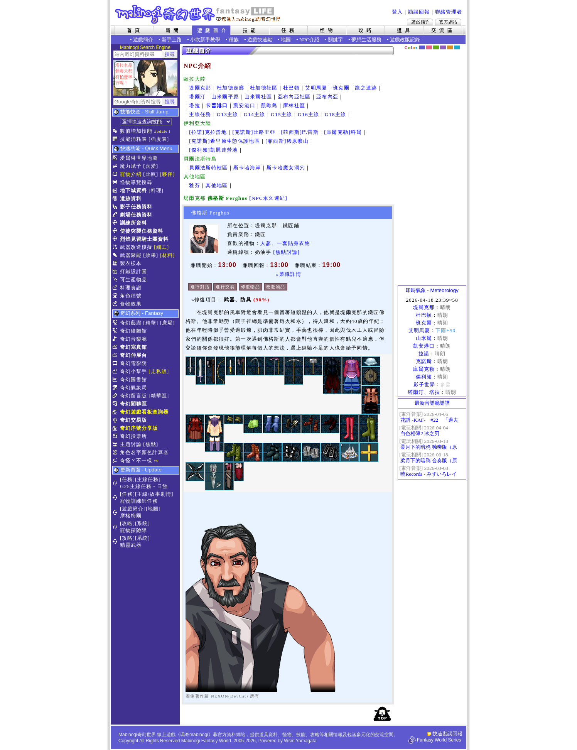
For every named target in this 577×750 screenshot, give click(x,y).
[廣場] (167, 323)
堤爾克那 (200, 88)
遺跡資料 (131, 198)
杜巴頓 (291, 88)
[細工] (161, 247)
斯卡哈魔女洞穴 (286, 168)
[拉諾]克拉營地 (208, 132)
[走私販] (158, 371)
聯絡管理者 (448, 12)
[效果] (150, 255)
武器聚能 (131, 255)
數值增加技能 (136, 131)
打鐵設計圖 (133, 271)
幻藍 (422, 47)
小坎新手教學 (205, 39)
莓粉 (429, 47)
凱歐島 (269, 105)
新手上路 (172, 39)
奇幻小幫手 (133, 371)
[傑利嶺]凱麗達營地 (213, 150)
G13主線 (227, 114)
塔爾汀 (197, 97)
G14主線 (254, 114)
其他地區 (217, 185)
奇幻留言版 (133, 396)
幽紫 (443, 47)
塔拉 (194, 105)
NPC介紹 (309, 39)
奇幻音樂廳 (133, 339)
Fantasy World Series (439, 740)
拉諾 (423, 353)
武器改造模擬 (136, 247)
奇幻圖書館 (133, 379)
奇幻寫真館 (133, 347)
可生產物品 (133, 279)
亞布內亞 (327, 97)
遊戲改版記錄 (405, 39)
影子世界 (424, 384)
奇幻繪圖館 (133, 331)
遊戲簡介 (143, 39)
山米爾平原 (225, 97)
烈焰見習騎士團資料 (144, 239)
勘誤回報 (419, 12)
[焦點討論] (286, 252)
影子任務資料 (136, 206)
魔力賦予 (131, 166)
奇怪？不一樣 (136, 460)
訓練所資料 (133, 223)
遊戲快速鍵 (259, 39)
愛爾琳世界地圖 (139, 158)
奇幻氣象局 (133, 387)
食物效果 (131, 304)
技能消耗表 (133, 139)
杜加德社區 (264, 88)
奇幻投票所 (133, 436)
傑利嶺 (424, 377)
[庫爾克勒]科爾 (343, 132)
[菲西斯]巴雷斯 (300, 132)
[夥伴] (167, 174)
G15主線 (281, 114)
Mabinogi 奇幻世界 (198, 14)
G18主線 (335, 114)
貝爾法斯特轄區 (208, 168)
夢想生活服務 (366, 39)
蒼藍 (457, 47)
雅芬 (194, 185)
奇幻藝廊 (131, 323)
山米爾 (424, 338)
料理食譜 (131, 288)
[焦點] (150, 444)
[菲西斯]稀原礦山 (287, 141)
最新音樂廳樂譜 (432, 403)
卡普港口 (217, 105)
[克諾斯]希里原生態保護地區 (224, 141)
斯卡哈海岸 (247, 168)
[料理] (156, 190)
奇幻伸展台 (133, 355)
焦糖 (450, 47)
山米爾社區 (258, 97)
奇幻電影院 (133, 363)
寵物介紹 (131, 174)
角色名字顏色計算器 (144, 452)
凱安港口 (244, 105)
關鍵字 (335, 39)
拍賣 (124, 76)
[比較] (150, 174)
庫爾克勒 (424, 369)
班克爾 (341, 88)
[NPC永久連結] (268, 198)
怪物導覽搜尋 (136, 182)
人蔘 (266, 243)
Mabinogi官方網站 (448, 22)
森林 (436, 47)
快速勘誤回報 (447, 733)
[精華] (150, 323)
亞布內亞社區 (294, 97)
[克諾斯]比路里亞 (253, 132)
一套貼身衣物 (293, 243)
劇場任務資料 (136, 215)
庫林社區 (294, 105)
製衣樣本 (131, 263)
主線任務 (200, 114)
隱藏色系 (461, 44)
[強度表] (158, 139)
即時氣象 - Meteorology (432, 290)
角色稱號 (131, 296)
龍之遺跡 (366, 88)
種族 (234, 39)
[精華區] (158, 396)
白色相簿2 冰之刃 (419, 433)
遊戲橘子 (420, 22)
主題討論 (131, 444)
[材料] (167, 255)
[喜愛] (150, 166)
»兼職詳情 (288, 274)
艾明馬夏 (316, 88)
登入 (397, 12)
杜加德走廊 (231, 88)
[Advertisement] (432, 168)
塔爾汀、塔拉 (424, 392)
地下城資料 (133, 190)
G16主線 (308, 114)
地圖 (286, 39)
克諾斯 (424, 361)
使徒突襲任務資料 (141, 231)
